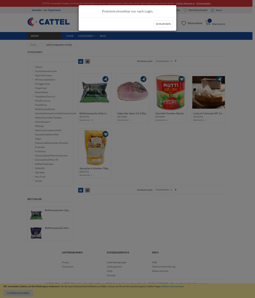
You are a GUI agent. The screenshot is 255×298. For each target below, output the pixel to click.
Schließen (163, 24)
